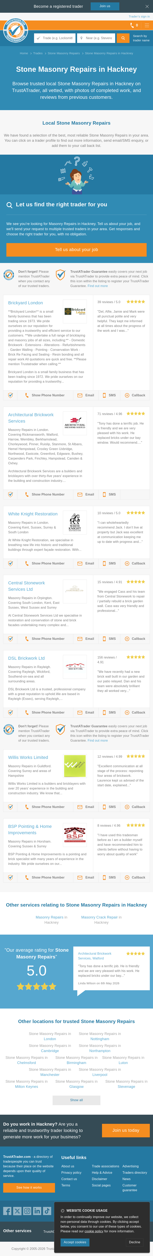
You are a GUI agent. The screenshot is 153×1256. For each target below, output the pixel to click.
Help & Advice (102, 1172)
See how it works (29, 1187)
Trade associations (105, 1166)
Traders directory (135, 1172)
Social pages (101, 1185)
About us (67, 1166)
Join (105, 6)
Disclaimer (99, 1179)
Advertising (131, 1166)
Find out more (98, 286)
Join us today (126, 1130)
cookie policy (94, 1231)
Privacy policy (71, 1172)
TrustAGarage (53, 1231)
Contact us (69, 1179)
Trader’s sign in (139, 16)
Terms (65, 1185)
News (127, 1179)
